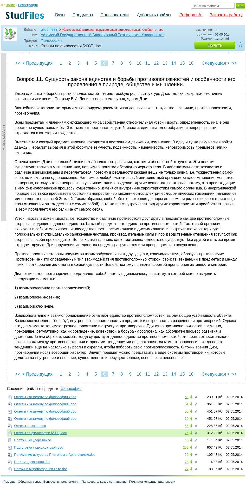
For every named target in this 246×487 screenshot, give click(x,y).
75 (186, 433)
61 (186, 404)
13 (164, 63)
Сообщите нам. (152, 29)
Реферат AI (190, 14)
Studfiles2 (49, 29)
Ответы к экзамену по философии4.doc (45, 404)
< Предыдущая (37, 63)
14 (173, 63)
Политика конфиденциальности (152, 481)
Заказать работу (226, 14)
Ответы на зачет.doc (30, 426)
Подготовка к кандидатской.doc (38, 447)
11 (147, 63)
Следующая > (216, 63)
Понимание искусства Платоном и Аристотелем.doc (54, 455)
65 (186, 418)
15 (182, 63)
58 (186, 411)
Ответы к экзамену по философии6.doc (45, 418)
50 (186, 455)
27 (186, 469)
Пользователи (114, 14)
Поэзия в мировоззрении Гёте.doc (40, 469)
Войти (10, 5)
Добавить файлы (154, 14)
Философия (51, 40)
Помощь (9, 481)
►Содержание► (4, 137)
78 (186, 462)
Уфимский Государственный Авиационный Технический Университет (102, 35)
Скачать (214, 45)
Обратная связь (29, 481)
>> (234, 63)
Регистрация (28, 5)
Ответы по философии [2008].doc (40, 433)
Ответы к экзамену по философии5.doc (45, 411)
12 (156, 63)
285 (185, 447)
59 (186, 397)
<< (17, 63)
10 (138, 63)
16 (190, 63)
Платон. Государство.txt (32, 440)
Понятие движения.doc (32, 462)
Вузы (60, 14)
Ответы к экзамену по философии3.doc (45, 397)
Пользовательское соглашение (104, 481)
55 (186, 426)
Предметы (82, 14)
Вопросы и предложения (61, 481)
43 (186, 440)
